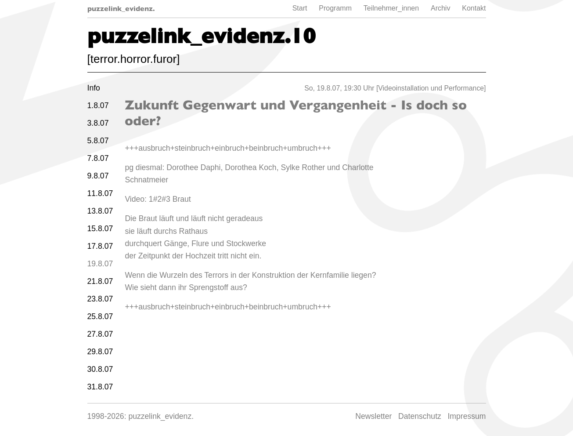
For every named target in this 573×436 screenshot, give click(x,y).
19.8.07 (100, 263)
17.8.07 (100, 246)
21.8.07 (100, 281)
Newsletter (373, 416)
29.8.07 (100, 351)
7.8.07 (98, 158)
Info (93, 88)
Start (299, 8)
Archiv (440, 8)
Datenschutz (419, 416)
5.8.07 (98, 140)
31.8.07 (100, 386)
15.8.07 (100, 228)
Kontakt (474, 8)
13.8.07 (100, 211)
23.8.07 (100, 298)
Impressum (466, 416)
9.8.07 (98, 175)
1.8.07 (98, 105)
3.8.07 (98, 123)
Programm (335, 8)
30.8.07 (100, 369)
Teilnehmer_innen (391, 8)
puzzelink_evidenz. (121, 8)
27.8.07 (100, 334)
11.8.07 (100, 193)
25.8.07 (100, 316)
